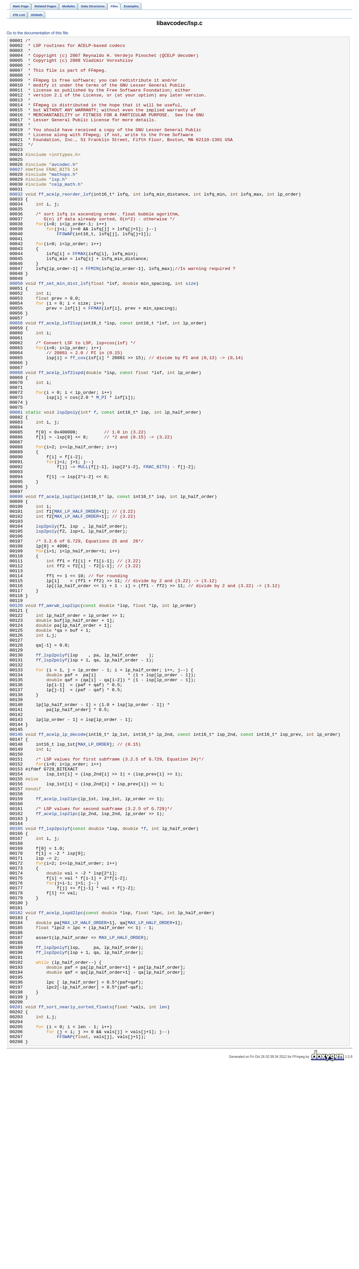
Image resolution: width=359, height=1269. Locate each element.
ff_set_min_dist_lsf (63, 333)
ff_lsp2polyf (51, 779)
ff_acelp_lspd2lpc (60, 1088)
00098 (16, 588)
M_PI (101, 469)
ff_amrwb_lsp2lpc (59, 719)
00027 (16, 196)
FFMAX (79, 297)
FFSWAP (65, 273)
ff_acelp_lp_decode (62, 874)
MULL (83, 553)
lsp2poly (67, 487)
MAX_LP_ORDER (93, 886)
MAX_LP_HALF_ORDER (76, 606)
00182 (16, 1088)
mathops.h (63, 202)
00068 (16, 440)
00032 (16, 226)
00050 (16, 333)
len (163, 1201)
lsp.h (58, 208)
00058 (16, 380)
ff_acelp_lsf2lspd (60, 440)
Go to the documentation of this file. (38, 33)
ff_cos (78, 422)
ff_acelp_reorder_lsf (64, 226)
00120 (16, 719)
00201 (16, 1201)
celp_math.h (66, 214)
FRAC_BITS (155, 553)
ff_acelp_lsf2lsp (59, 380)
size (190, 333)
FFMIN (92, 315)
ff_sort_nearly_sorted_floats (75, 1201)
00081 (16, 487)
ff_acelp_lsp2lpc (59, 588)
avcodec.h (63, 190)
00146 (16, 874)
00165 (16, 987)
